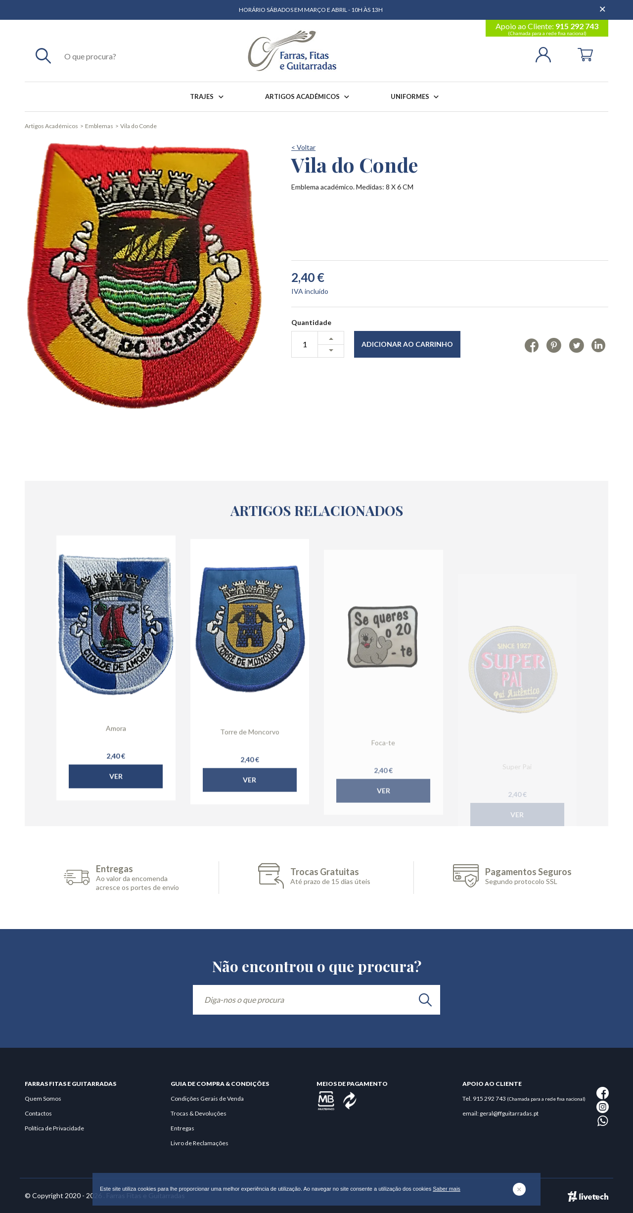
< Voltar (303, 147)
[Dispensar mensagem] (603, 5)
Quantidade (311, 322)
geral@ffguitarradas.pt (509, 1113)
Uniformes (417, 96)
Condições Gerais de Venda (207, 1098)
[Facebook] (532, 344)
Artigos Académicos (309, 96)
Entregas (182, 1128)
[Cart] (585, 54)
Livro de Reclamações (199, 1143)
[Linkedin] (598, 344)
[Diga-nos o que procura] (316, 1000)
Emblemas (99, 126)
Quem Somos (43, 1098)
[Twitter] (576, 344)
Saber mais (446, 1189)
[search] (425, 1000)
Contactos (38, 1113)
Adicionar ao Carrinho (407, 344)
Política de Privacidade (54, 1128)
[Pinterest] (553, 344)
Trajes (208, 96)
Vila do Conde (138, 126)
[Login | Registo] (547, 54)
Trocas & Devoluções (198, 1113)
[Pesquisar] (43, 55)
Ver (116, 797)
